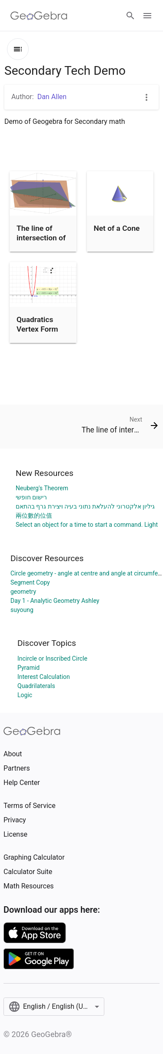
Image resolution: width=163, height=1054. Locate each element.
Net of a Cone (117, 228)
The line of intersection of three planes (41, 238)
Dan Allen (52, 97)
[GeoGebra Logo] (38, 15)
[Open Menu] (147, 15)
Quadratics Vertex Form (37, 324)
